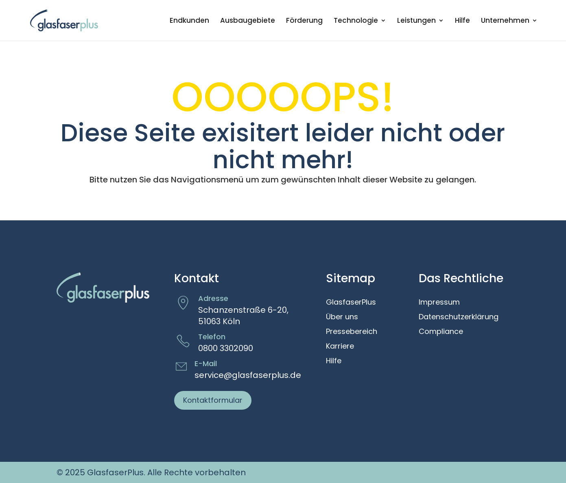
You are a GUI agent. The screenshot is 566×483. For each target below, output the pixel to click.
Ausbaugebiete (247, 21)
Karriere (340, 346)
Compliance (441, 331)
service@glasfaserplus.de (247, 375)
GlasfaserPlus (351, 302)
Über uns (342, 317)
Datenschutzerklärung (458, 317)
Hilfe (462, 21)
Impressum (439, 302)
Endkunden (189, 21)
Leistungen (416, 21)
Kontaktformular (213, 400)
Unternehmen (505, 21)
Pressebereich (351, 331)
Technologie (356, 21)
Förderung (304, 21)
